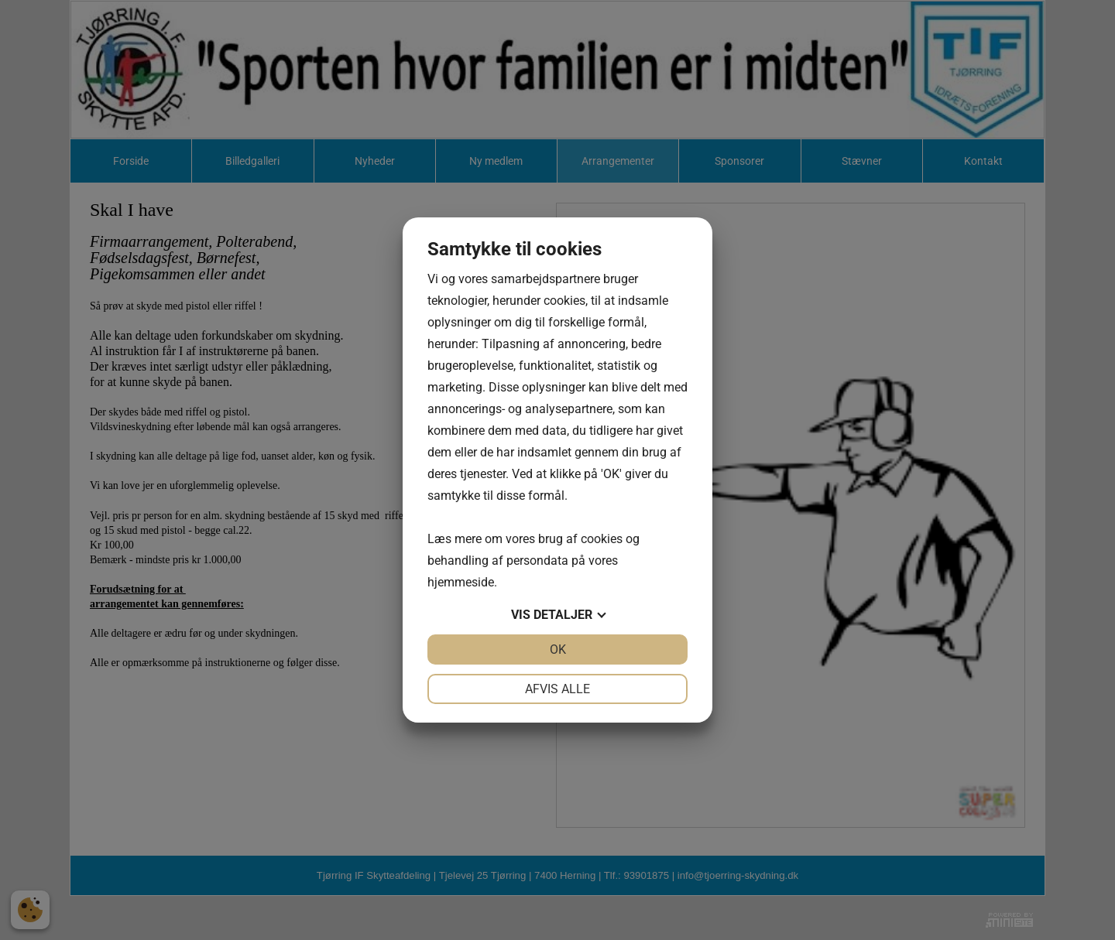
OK (558, 649)
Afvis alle (557, 689)
